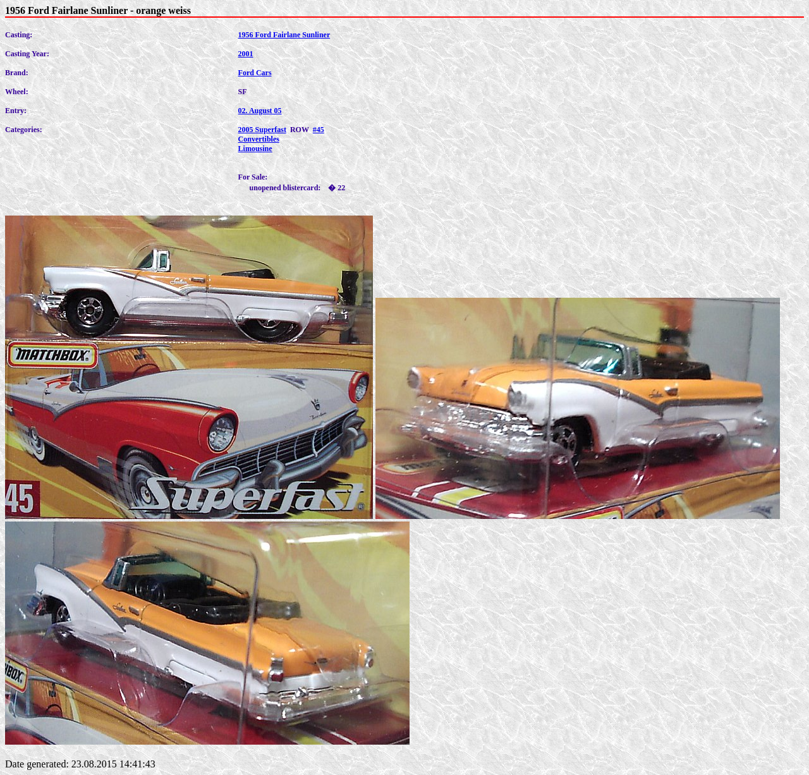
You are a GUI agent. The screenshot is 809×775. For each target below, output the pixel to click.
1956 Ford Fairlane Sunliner (284, 34)
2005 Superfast (262, 129)
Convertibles (258, 139)
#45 (318, 129)
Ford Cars (255, 72)
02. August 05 (260, 110)
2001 (245, 53)
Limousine (255, 148)
